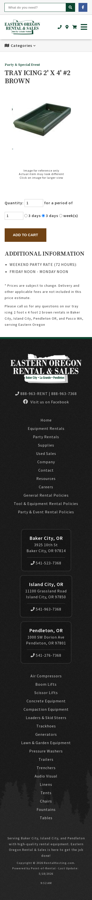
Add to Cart (25, 235)
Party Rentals (46, 436)
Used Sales (46, 453)
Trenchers (46, 767)
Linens (46, 784)
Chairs (46, 801)
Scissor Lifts (46, 692)
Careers (46, 486)
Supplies (46, 445)
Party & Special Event (22, 65)
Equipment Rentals (46, 428)
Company (46, 461)
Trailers (46, 759)
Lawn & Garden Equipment (46, 742)
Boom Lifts (46, 684)
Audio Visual (46, 776)
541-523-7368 (46, 562)
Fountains (46, 809)
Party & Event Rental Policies (46, 511)
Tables (46, 817)
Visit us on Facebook (46, 401)
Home (46, 420)
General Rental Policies (46, 495)
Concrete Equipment (46, 700)
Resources (46, 478)
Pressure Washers (46, 751)
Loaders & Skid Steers (46, 717)
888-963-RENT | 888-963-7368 (46, 393)
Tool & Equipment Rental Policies (46, 503)
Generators (46, 734)
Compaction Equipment (46, 709)
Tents (46, 792)
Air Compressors (46, 675)
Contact (46, 470)
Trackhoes (46, 725)
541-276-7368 (46, 655)
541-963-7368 (46, 609)
